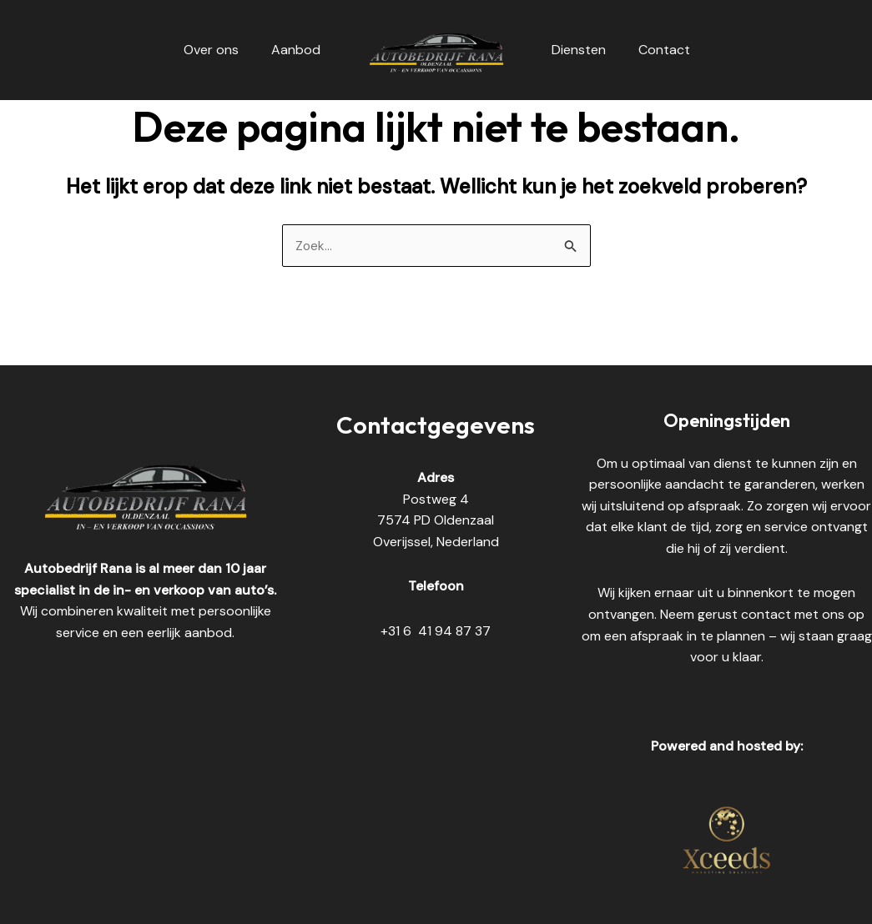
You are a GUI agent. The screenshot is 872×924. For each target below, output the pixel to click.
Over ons (219, 49)
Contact (656, 49)
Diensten (576, 49)
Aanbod (298, 49)
